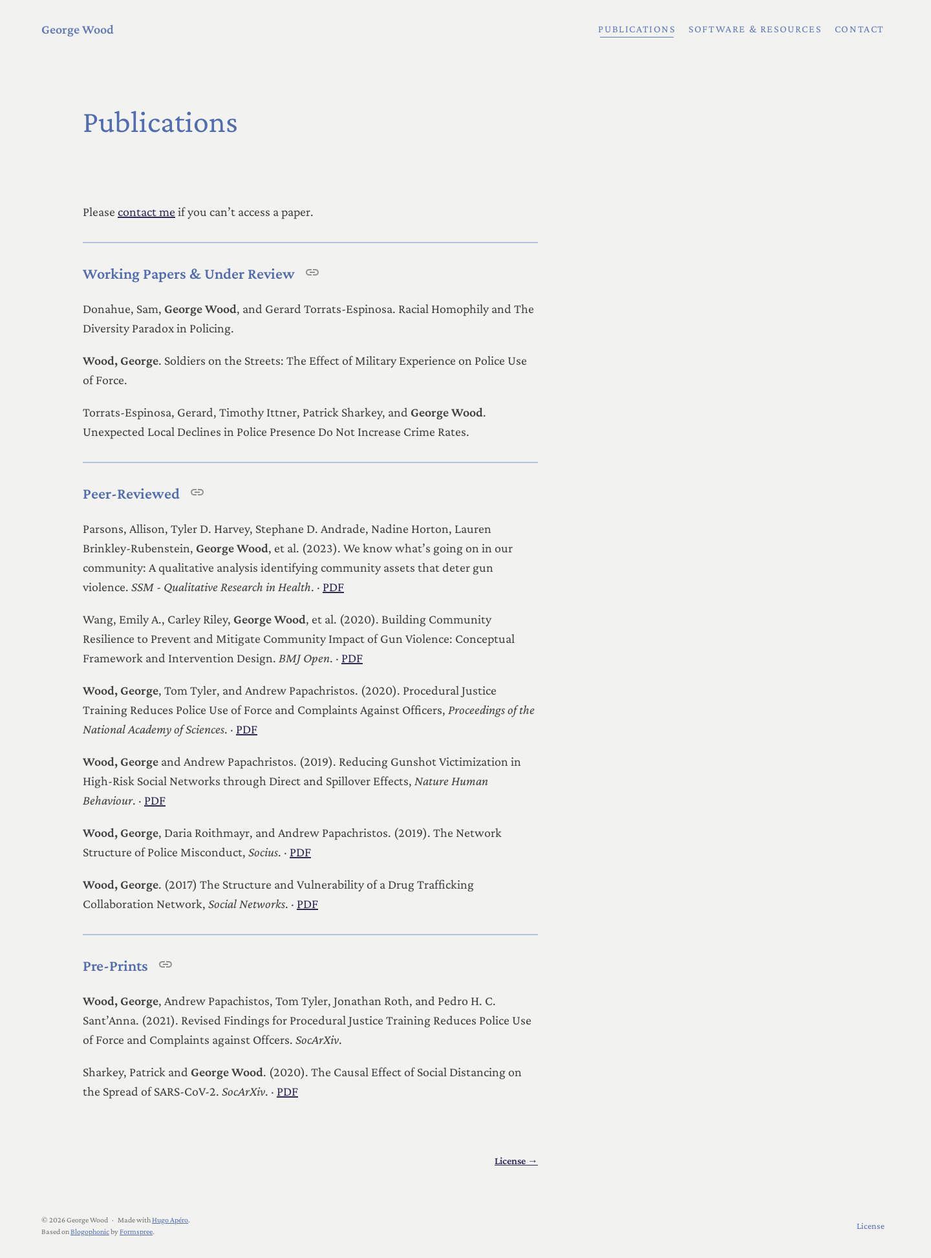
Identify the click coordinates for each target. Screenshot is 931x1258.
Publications (636, 28)
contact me (146, 211)
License (870, 1225)
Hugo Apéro (170, 1219)
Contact (859, 28)
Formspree (136, 1231)
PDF (333, 587)
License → (516, 1160)
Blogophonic (89, 1231)
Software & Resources (755, 28)
